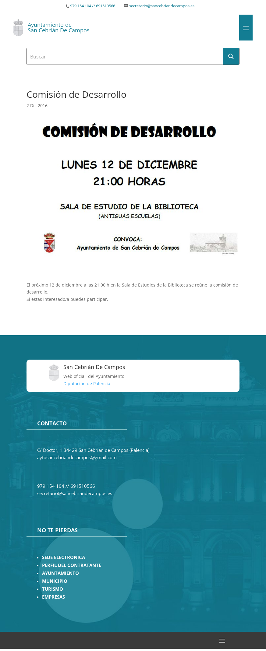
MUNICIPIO (54, 581)
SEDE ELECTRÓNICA (63, 557)
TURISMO (52, 589)
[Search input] (125, 56)
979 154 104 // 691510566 (92, 6)
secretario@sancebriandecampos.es (161, 6)
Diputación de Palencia (86, 383)
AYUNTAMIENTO (60, 573)
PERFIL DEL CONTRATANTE (71, 565)
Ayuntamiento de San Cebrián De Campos (59, 27)
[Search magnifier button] (231, 56)
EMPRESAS (53, 597)
